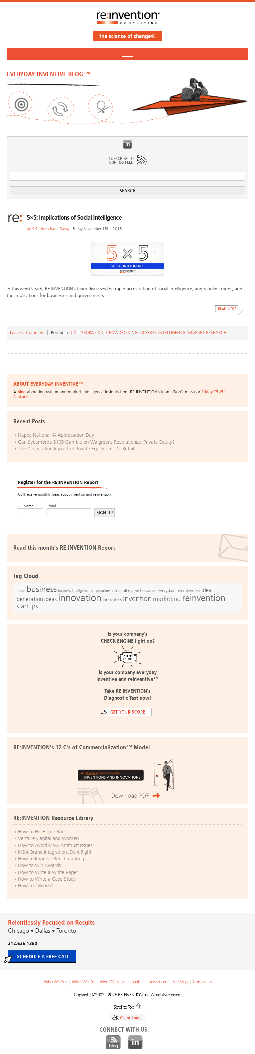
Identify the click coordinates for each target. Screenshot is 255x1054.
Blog (113, 1042)
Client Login (131, 1017)
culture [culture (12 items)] (117, 590)
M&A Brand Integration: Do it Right (54, 852)
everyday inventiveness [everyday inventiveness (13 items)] (179, 590)
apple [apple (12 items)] (21, 590)
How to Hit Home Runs (42, 832)
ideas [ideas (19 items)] (50, 599)
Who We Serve (112, 982)
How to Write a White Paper (48, 872)
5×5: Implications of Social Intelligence (74, 217)
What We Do (83, 982)
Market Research (207, 332)
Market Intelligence (163, 332)
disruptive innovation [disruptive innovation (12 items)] (140, 590)
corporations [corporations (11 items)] (100, 591)
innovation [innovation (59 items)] (79, 597)
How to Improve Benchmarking (51, 859)
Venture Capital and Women (48, 838)
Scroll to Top (124, 1006)
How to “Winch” (36, 886)
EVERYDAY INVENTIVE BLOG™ (48, 74)
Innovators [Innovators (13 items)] (112, 599)
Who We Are (55, 982)
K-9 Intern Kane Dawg (50, 228)
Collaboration (86, 332)
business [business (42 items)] (42, 589)
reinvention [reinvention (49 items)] (203, 598)
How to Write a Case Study (47, 879)
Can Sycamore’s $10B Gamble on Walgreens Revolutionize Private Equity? (96, 442)
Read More (230, 309)
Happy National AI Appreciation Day (56, 435)
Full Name (25, 506)
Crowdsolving (122, 332)
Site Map (180, 982)
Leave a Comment (27, 332)
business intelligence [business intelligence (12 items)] (73, 590)
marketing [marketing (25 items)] (167, 599)
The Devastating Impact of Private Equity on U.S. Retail (76, 449)
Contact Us (202, 982)
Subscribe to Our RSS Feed (128, 160)
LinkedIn (127, 144)
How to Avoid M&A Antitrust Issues (55, 845)
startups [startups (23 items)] (27, 606)
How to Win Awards (39, 865)
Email (51, 506)
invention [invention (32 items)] (137, 598)
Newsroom (157, 982)
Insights (137, 982)
